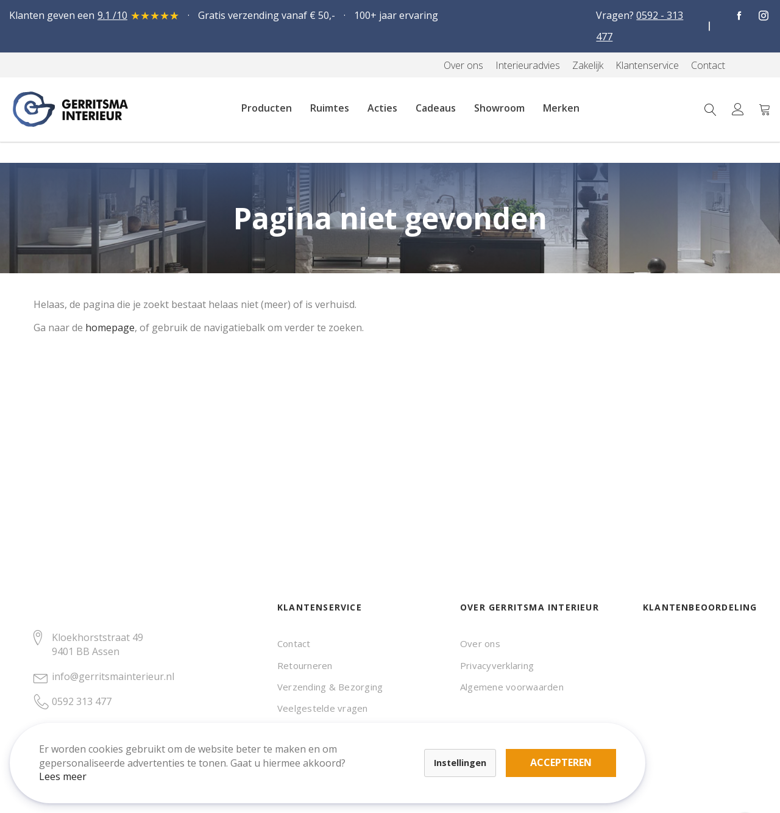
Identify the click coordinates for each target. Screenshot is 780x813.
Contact (294, 643)
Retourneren (305, 665)
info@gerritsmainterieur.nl (113, 676)
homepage (110, 327)
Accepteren (422, 746)
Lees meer (72, 766)
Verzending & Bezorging (330, 687)
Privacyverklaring (497, 665)
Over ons (480, 643)
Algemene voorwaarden (512, 687)
